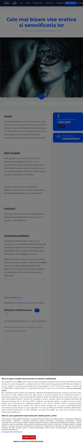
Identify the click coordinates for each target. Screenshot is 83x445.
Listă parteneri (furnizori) (12, 432)
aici (42, 403)
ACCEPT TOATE (29, 437)
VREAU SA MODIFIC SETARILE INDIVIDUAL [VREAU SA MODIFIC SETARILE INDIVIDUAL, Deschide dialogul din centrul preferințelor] (28, 441)
